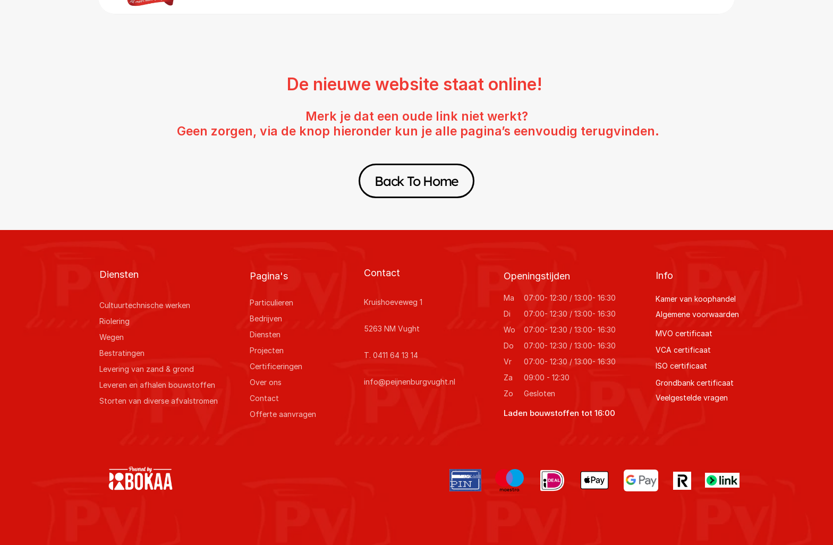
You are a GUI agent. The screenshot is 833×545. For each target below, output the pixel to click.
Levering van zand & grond (146, 368)
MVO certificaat (684, 333)
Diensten (265, 334)
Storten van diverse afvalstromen (158, 400)
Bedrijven (266, 318)
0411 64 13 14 (395, 355)
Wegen (111, 337)
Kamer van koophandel (696, 298)
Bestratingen (121, 352)
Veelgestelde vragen (692, 397)
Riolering (114, 321)
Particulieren (271, 302)
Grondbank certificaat (695, 382)
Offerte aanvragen (283, 414)
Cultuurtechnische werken (144, 305)
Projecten (267, 350)
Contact (264, 398)
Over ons (266, 382)
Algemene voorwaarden (697, 314)
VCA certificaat (683, 349)
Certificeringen (276, 366)
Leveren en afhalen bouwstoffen (157, 384)
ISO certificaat (681, 365)
